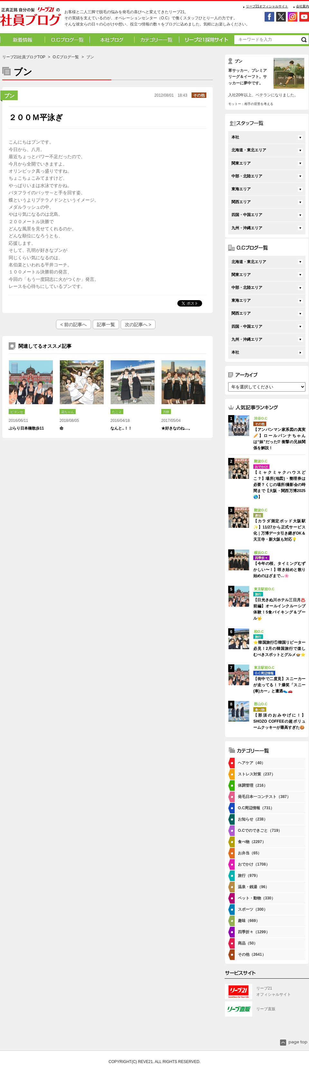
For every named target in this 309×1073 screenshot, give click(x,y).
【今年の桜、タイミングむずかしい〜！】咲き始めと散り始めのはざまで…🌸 (279, 569)
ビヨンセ (16, 411)
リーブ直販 (266, 1009)
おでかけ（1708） (254, 864)
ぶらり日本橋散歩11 (26, 428)
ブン (9, 96)
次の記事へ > (138, 324)
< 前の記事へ (73, 324)
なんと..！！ (121, 428)
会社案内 (302, 6)
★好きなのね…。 (176, 428)
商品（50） (248, 943)
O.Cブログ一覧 (66, 57)
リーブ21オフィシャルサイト (267, 6)
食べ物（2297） (252, 842)
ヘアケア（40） (251, 763)
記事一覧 (106, 324)
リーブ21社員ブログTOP (23, 57)
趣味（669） (249, 920)
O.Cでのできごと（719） (260, 830)
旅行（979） (249, 875)
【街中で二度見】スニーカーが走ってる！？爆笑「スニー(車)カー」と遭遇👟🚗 (279, 685)
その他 (199, 95)
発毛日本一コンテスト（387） (264, 796)
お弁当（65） (249, 853)
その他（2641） (252, 954)
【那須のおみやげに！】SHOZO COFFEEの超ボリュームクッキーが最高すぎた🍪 (279, 721)
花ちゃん (67, 411)
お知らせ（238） (252, 819)
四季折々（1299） (254, 932)
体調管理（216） (252, 785)
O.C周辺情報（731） (256, 808)
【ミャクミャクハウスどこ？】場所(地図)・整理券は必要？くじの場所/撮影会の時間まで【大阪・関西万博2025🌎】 (279, 484)
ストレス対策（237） (256, 774)
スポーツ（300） (252, 909)
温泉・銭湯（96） (253, 887)
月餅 (166, 411)
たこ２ (117, 411)
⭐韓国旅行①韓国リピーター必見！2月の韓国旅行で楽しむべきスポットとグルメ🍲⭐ (279, 648)
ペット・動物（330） (256, 898)
